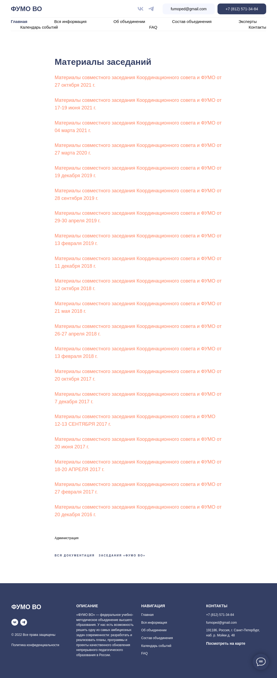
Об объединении (129, 21)
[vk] (140, 8)
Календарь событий (39, 27)
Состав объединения (192, 21)
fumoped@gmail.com (189, 9)
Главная (19, 21)
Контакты (257, 27)
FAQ (153, 27)
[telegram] (151, 8)
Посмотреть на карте (225, 643)
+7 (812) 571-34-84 (242, 9)
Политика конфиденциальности (35, 645)
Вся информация (70, 21)
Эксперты (248, 21)
